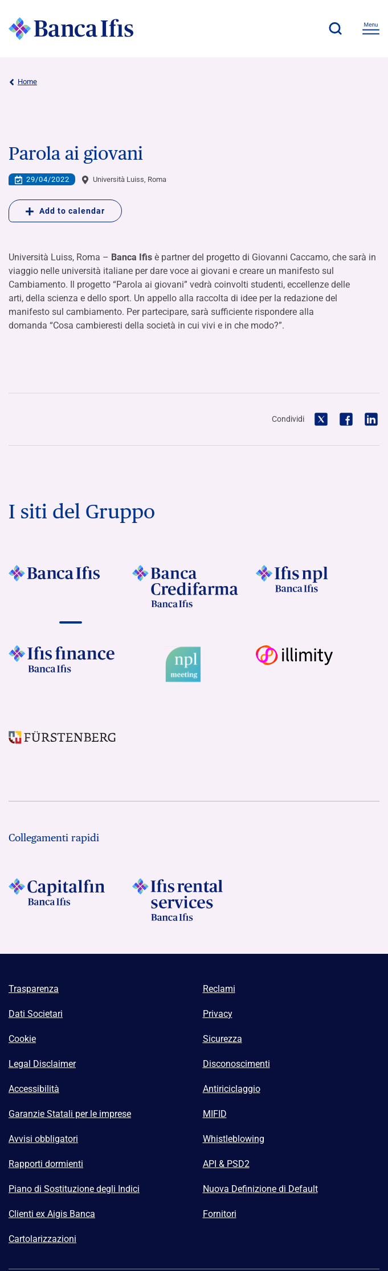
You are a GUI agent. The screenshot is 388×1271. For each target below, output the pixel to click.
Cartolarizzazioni (42, 1238)
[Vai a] (70, 586)
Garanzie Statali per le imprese (70, 1113)
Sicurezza (222, 1038)
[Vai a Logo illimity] (317, 666)
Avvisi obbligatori (43, 1138)
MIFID (215, 1113)
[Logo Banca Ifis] (71, 28)
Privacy (217, 1013)
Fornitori (219, 1213)
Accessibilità (34, 1088)
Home (23, 82)
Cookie (22, 1038)
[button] (335, 28)
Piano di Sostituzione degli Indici (74, 1188)
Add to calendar (65, 210)
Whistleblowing (233, 1138)
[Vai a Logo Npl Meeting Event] (194, 666)
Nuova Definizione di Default (260, 1188)
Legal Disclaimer (42, 1063)
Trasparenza (34, 988)
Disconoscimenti (236, 1063)
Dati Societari (36, 1013)
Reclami (219, 988)
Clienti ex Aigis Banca (52, 1213)
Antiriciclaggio (231, 1088)
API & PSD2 (226, 1163)
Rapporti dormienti (46, 1163)
